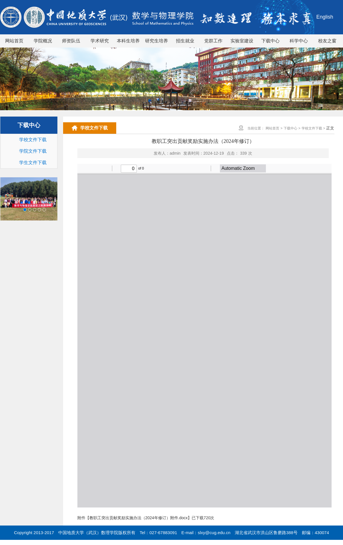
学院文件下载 (33, 151)
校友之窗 (327, 40)
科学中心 (299, 40)
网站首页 (14, 40)
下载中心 (270, 40)
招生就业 (185, 40)
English (324, 17)
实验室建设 (241, 40)
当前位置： (255, 128)
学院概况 (43, 40)
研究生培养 (156, 40)
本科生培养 (128, 40)
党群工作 (213, 40)
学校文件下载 (33, 139)
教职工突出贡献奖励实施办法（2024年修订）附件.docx (138, 518)
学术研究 (100, 40)
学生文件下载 (33, 162)
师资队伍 (71, 40)
